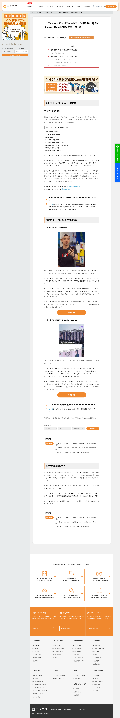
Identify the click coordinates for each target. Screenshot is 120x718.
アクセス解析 (36, 697)
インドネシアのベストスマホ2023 (61, 59)
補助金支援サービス (78, 661)
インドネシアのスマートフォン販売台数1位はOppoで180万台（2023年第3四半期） (76, 448)
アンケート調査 (37, 654)
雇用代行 (55, 657)
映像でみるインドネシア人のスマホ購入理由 (64, 56)
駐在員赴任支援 (37, 657)
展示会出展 (36, 645)
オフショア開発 (57, 654)
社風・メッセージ (80, 684)
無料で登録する (93, 628)
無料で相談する (65, 628)
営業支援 (97, 640)
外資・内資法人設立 (58, 648)
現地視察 (35, 648)
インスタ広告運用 (38, 681)
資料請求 (99, 6)
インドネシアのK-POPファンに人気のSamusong (64, 62)
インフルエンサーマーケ (39, 684)
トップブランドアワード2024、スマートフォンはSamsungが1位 (72, 452)
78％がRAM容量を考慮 (58, 53)
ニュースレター (97, 687)
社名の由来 (76, 688)
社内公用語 (76, 695)
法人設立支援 (58, 640)
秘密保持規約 (67, 709)
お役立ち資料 (96, 684)
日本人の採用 (76, 678)
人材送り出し (96, 664)
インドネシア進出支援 (59, 675)
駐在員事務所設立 (58, 651)
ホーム (33, 12)
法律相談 (35, 661)
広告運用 (35, 678)
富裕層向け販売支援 (98, 648)
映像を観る (71, 312)
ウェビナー (96, 690)
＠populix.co (66, 189)
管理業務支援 (78, 640)
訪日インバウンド (38, 693)
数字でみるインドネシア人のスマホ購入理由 (64, 50)
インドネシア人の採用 (79, 675)
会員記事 (95, 678)
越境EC (95, 654)
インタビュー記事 (98, 681)
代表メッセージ (77, 692)
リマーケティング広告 (39, 687)
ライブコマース (97, 657)
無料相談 (111, 6)
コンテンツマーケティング (40, 690)
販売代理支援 (96, 645)
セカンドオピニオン (78, 657)
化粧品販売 (96, 661)
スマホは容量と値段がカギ (59, 65)
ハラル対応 (36, 651)
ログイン (60, 709)
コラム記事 (96, 675)
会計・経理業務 (77, 645)
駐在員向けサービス (58, 678)
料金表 (56, 670)
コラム (38, 12)
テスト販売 (96, 651)
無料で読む (36, 628)
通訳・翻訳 (76, 654)
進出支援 (37, 640)
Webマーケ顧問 (37, 675)
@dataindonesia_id (73, 186)
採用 (75, 670)
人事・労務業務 (77, 648)
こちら (51, 204)
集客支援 (37, 670)
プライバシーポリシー (79, 709)
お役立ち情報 (98, 670)
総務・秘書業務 (77, 651)
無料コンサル (56, 645)
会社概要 (53, 709)
